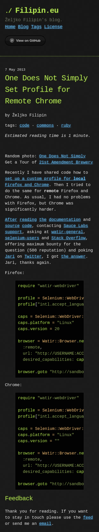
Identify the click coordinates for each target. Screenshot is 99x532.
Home (10, 27)
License (53, 27)
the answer (73, 256)
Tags (36, 27)
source (12, 226)
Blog (23, 27)
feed (88, 517)
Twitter (32, 256)
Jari (10, 256)
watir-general (67, 232)
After (11, 220)
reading (28, 220)
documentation (65, 220)
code (24, 125)
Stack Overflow (68, 238)
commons (45, 125)
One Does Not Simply (62, 156)
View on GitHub (25, 40)
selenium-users (22, 238)
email (45, 524)
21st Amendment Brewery (66, 162)
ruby (66, 125)
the (43, 220)
